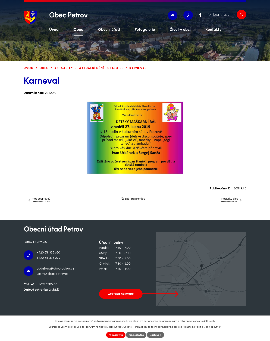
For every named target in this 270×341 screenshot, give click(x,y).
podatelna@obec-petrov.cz (55, 268)
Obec (44, 68)
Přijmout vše (116, 334)
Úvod (29, 68)
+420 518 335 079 (48, 257)
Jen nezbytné (136, 334)
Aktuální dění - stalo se (101, 68)
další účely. (209, 321)
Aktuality (63, 68)
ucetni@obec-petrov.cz (52, 274)
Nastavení (155, 334)
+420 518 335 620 (48, 252)
